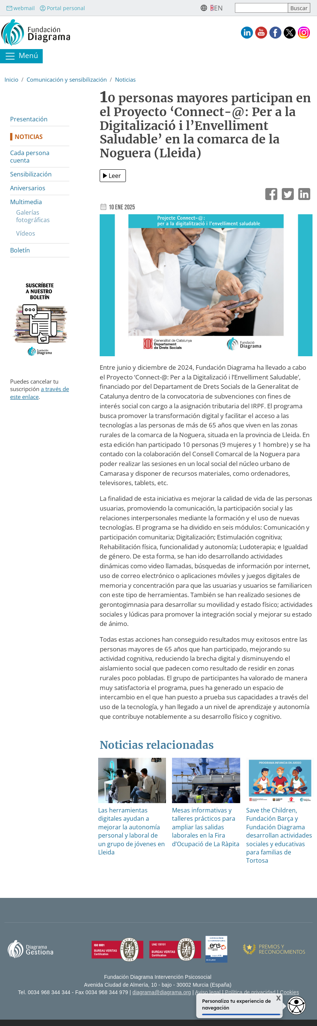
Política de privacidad (250, 992)
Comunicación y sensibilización (67, 79)
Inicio (11, 79)
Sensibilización (31, 174)
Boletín (20, 250)
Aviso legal (208, 992)
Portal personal (62, 8)
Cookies (289, 992)
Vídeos (25, 233)
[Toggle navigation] (21, 56)
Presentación (29, 119)
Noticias (125, 79)
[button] (206, 288)
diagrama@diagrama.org (162, 992)
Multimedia (26, 202)
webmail (20, 8)
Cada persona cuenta (29, 156)
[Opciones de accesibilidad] (296, 1005)
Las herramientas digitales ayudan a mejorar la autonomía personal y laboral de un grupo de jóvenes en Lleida (131, 831)
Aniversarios (27, 188)
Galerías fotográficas (33, 216)
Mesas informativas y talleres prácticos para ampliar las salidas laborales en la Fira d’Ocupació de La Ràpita (205, 827)
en (218, 7)
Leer (115, 176)
